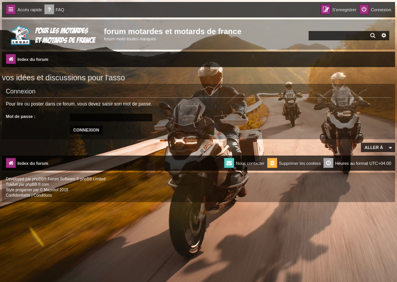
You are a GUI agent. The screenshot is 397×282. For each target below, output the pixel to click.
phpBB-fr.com (37, 184)
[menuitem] (54, 10)
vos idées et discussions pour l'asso (63, 77)
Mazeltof (51, 190)
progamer (24, 190)
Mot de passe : (20, 116)
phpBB (38, 179)
